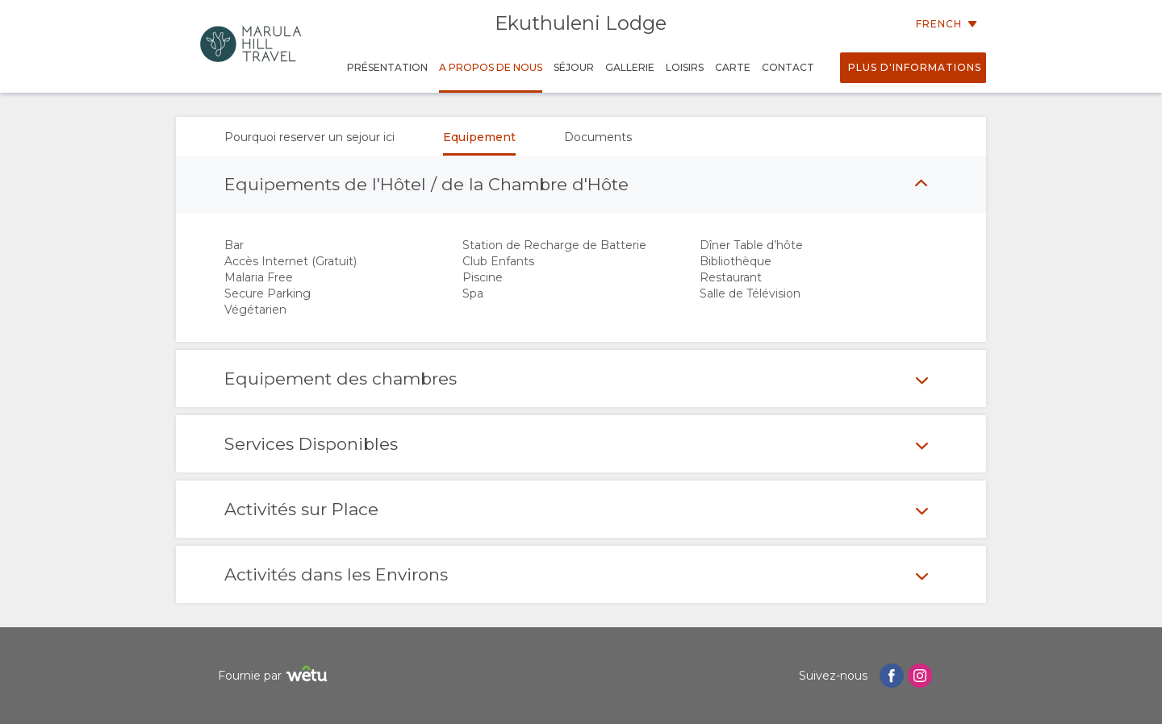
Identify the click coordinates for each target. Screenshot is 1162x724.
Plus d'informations (914, 67)
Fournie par (275, 676)
